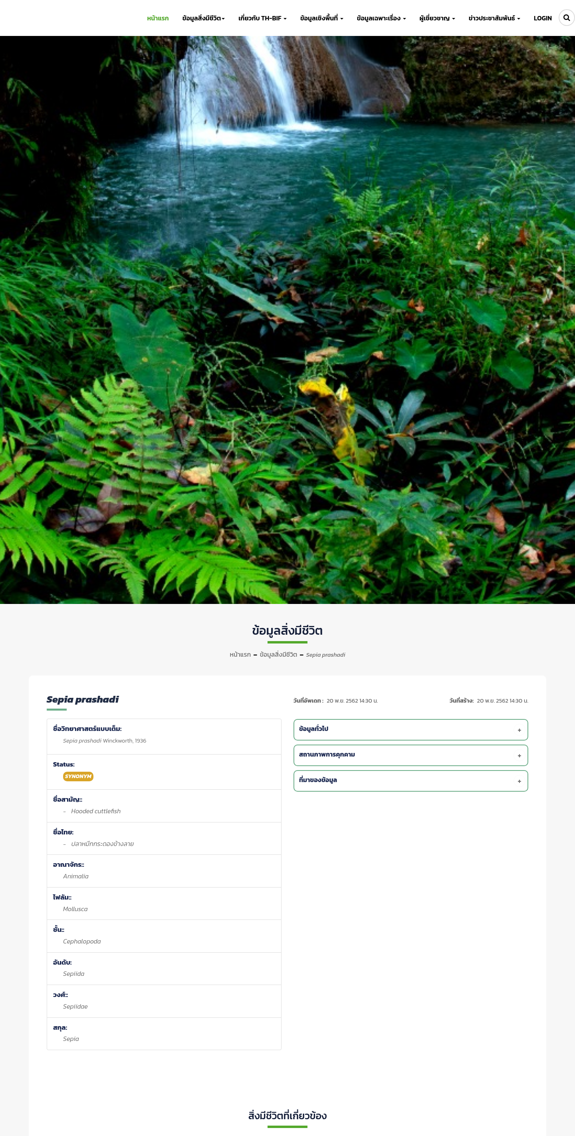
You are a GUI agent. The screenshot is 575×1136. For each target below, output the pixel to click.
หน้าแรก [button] (158, 18)
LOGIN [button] (543, 18)
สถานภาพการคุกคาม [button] (412, 755)
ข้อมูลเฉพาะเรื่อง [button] (381, 18)
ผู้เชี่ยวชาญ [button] (437, 18)
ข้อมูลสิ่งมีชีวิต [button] (203, 18)
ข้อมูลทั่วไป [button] (412, 730)
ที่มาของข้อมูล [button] (412, 781)
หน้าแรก (240, 654)
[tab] (412, 730)
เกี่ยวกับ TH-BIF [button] (262, 18)
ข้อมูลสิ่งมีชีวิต (278, 654)
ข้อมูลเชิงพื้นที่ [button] (321, 18)
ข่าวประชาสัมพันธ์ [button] (494, 18)
